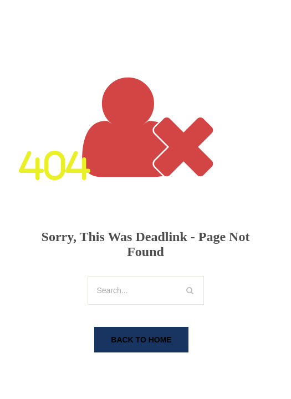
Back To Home (141, 339)
